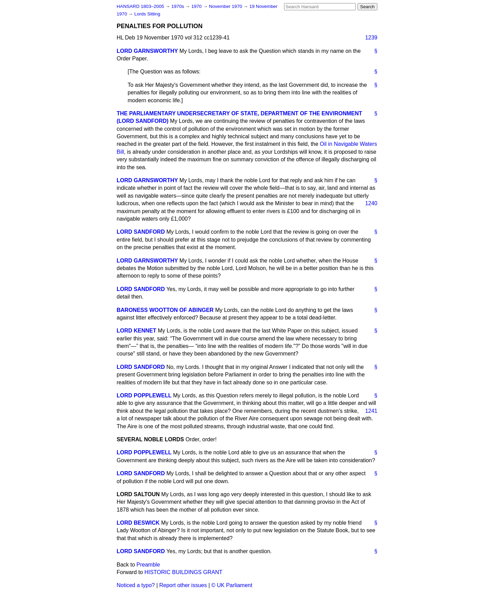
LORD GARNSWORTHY (147, 51)
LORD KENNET (136, 331)
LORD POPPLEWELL (144, 395)
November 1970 (226, 6)
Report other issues (183, 585)
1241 (371, 411)
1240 (371, 203)
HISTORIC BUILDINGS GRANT (183, 572)
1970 (197, 6)
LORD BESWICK (138, 523)
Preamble (148, 565)
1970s (178, 6)
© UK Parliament (231, 585)
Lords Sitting (147, 13)
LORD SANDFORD (141, 232)
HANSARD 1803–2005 (140, 6)
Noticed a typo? (136, 585)
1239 (371, 37)
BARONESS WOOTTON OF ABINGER (165, 310)
